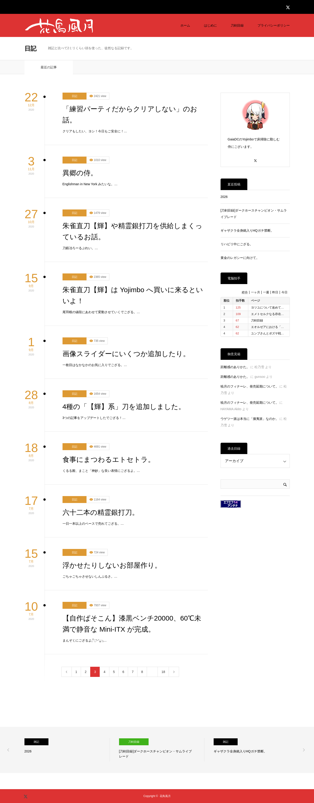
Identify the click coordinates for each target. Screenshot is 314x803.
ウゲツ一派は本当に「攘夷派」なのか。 (250, 419)
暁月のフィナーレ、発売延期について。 (250, 386)
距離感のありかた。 (235, 367)
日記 (74, 96)
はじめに (210, 25)
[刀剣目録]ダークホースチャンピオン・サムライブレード (254, 214)
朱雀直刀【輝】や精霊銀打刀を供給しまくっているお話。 (132, 231)
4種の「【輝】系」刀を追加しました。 (124, 406)
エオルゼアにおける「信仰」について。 (278, 327)
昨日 (275, 292)
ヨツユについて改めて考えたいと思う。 (278, 307)
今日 (284, 292)
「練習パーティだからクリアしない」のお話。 (130, 114)
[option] (67, 749)
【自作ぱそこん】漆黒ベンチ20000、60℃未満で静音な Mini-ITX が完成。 (132, 623)
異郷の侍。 (80, 173)
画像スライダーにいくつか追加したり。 (126, 354)
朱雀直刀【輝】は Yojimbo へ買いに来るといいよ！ (133, 295)
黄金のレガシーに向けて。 (240, 258)
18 (163, 672)
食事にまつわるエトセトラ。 (109, 459)
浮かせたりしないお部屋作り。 (112, 565)
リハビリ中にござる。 (237, 244)
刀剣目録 (237, 25)
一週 (266, 292)
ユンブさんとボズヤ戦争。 (269, 333)
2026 (224, 197)
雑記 (36, 741)
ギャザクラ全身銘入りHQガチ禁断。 (247, 230)
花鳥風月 (165, 796)
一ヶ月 (255, 292)
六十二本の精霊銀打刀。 (101, 512)
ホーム (185, 25)
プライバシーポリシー (273, 25)
